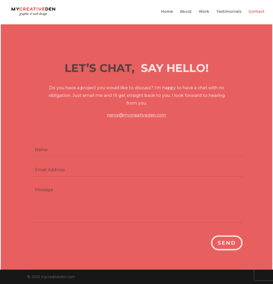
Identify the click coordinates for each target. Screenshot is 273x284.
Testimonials (229, 12)
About (186, 12)
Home (167, 12)
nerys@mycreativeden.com (136, 117)
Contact (256, 12)
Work (204, 12)
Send (225, 243)
